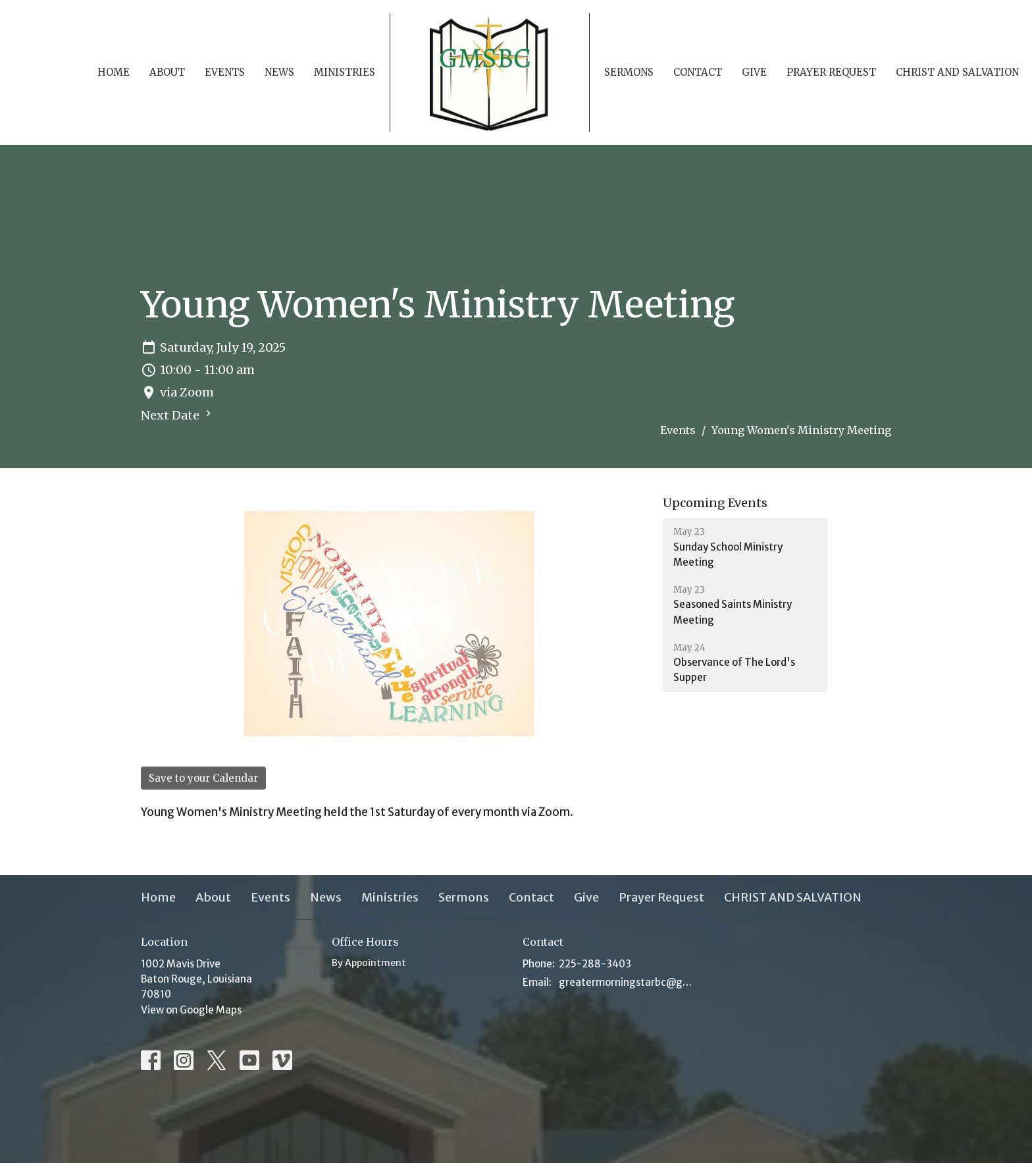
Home (113, 72)
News (279, 72)
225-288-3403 (595, 964)
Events (225, 72)
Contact (697, 72)
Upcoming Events (715, 502)
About (167, 72)
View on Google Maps (191, 1010)
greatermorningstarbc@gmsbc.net (629, 982)
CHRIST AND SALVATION (957, 72)
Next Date (178, 415)
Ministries (344, 72)
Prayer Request (831, 72)
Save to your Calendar (203, 778)
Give (754, 72)
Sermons (629, 72)
